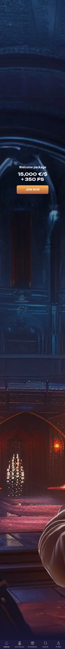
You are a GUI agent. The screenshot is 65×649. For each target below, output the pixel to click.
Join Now (32, 189)
